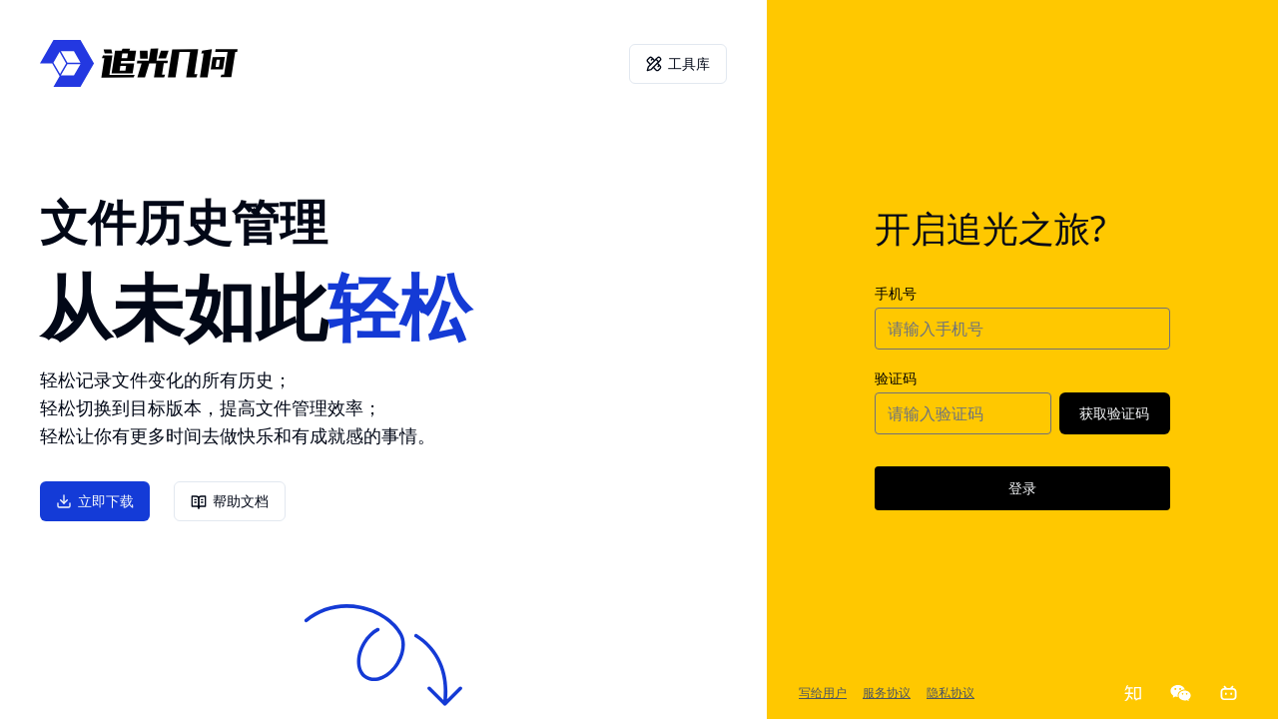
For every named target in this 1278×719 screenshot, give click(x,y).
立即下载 (95, 501)
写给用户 (823, 693)
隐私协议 (950, 693)
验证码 (896, 377)
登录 (1022, 487)
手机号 (896, 293)
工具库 (678, 64)
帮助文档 (230, 502)
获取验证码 (1114, 412)
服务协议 (887, 693)
